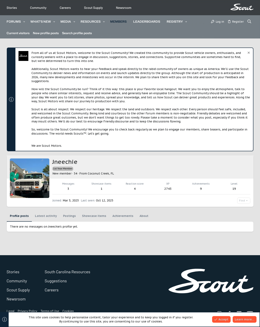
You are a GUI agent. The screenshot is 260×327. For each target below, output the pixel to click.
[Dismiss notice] (248, 53)
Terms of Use (49, 311)
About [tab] (144, 216)
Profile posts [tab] (19, 216)
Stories (12, 7)
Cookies (68, 311)
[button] (24, 21)
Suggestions (56, 280)
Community (38, 7)
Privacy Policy (27, 311)
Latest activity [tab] (46, 216)
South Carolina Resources (67, 271)
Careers (65, 7)
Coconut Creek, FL (101, 173)
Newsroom (123, 7)
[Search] (249, 22)
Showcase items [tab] (94, 216)
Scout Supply (93, 7)
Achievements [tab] (122, 216)
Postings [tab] (69, 216)
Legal (10, 311)
